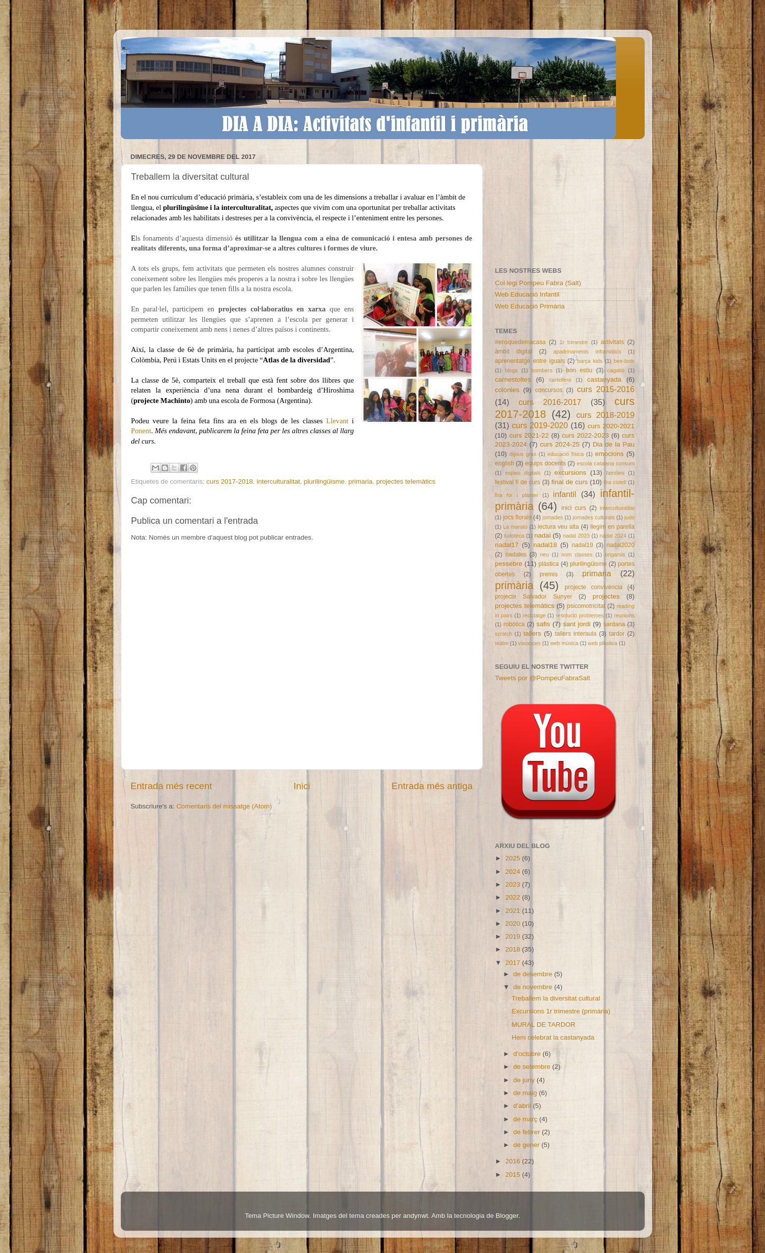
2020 (513, 923)
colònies (507, 390)
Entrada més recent (171, 786)
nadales (516, 554)
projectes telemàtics (405, 481)
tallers (532, 633)
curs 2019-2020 (540, 425)
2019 (513, 936)
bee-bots (623, 361)
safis (543, 624)
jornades (553, 517)
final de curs (570, 482)
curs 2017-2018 (229, 481)
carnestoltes (513, 379)
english (504, 463)
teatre (502, 643)
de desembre (534, 974)
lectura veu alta (558, 526)
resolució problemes (580, 615)
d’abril (523, 1105)
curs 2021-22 (529, 435)
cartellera (560, 380)
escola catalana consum (606, 463)
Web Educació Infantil (527, 294)
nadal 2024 (613, 536)
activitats (612, 342)
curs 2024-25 (559, 444)
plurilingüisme (324, 481)
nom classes (577, 554)
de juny (525, 1080)
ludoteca (514, 536)
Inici (302, 786)
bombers (541, 370)
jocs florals (517, 517)
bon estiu (579, 370)
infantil (564, 494)
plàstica (548, 563)
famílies (615, 473)
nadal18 (545, 545)
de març (526, 1119)
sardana (614, 624)
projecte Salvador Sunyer (533, 596)
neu (544, 554)
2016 (513, 1161)
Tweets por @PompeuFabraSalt (542, 678)
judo (629, 517)
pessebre (509, 563)
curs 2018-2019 (605, 414)
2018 (513, 949)
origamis (615, 554)
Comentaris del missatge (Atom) (224, 806)
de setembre (533, 1066)
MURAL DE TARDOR (543, 1024)
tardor (617, 633)
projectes (606, 596)
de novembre (534, 987)
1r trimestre (574, 342)
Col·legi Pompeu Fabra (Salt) (538, 283)
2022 (513, 897)
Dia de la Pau (614, 444)
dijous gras (523, 454)
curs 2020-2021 (611, 426)
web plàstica (602, 643)
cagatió (615, 370)
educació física (566, 454)
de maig (526, 1093)
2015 (513, 1174)
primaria (361, 481)
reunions (624, 615)
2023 (513, 884)
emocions (609, 453)
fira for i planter (517, 495)
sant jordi (577, 624)
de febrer (527, 1132)
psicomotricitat (586, 605)
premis (549, 574)
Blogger (507, 1215)
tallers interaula (576, 633)
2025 (513, 858)
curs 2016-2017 (549, 402)
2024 (513, 871)
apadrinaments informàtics (587, 351)
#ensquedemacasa (520, 342)
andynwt (415, 1215)
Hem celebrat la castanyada (552, 1037)
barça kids (590, 361)
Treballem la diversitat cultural (555, 998)
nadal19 (582, 545)
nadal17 (507, 545)
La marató (515, 527)
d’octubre (528, 1053)
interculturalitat (278, 481)
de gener (527, 1145)
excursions (570, 472)
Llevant (339, 421)
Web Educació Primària (530, 306)
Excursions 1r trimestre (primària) (561, 1011)
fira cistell (615, 482)
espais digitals (523, 473)
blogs (511, 370)
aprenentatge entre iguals (530, 360)
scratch (503, 634)
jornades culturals (594, 517)
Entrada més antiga (432, 786)
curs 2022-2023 (585, 435)
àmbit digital (513, 351)
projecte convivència (593, 587)
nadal (542, 535)
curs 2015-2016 (605, 389)
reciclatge (534, 615)
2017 (513, 962)
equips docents (545, 463)
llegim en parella (612, 526)
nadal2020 (621, 545)
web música (564, 643)
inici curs (573, 507)
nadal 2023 (576, 536)
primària (514, 585)
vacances (529, 643)
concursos (548, 390)
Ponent (141, 431)
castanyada (604, 379)
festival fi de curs (518, 482)
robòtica (514, 624)
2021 (513, 910)
